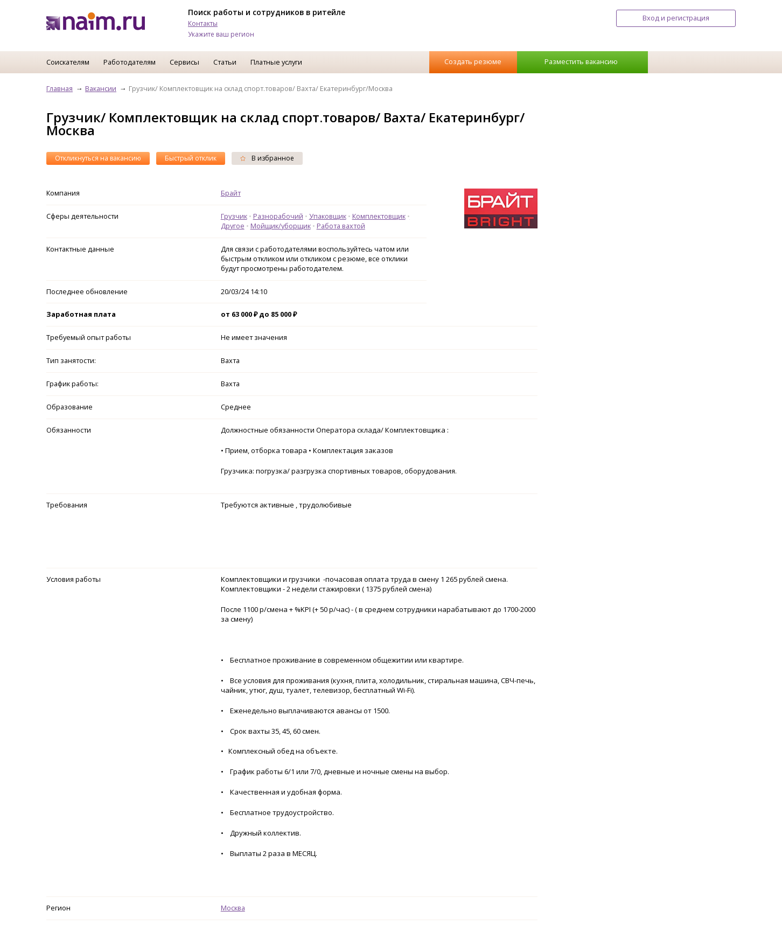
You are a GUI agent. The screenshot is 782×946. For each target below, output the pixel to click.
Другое (233, 226)
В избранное (267, 158)
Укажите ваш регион (221, 34)
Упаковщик (327, 216)
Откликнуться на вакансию (98, 158)
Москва (233, 908)
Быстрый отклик (191, 158)
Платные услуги (276, 62)
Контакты (203, 23)
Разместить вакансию (581, 61)
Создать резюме (472, 61)
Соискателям (67, 62)
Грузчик (234, 216)
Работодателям (129, 62)
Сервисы (184, 62)
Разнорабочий (278, 216)
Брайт (231, 193)
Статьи (224, 62)
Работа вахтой (341, 226)
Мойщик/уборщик (280, 226)
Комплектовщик (379, 216)
